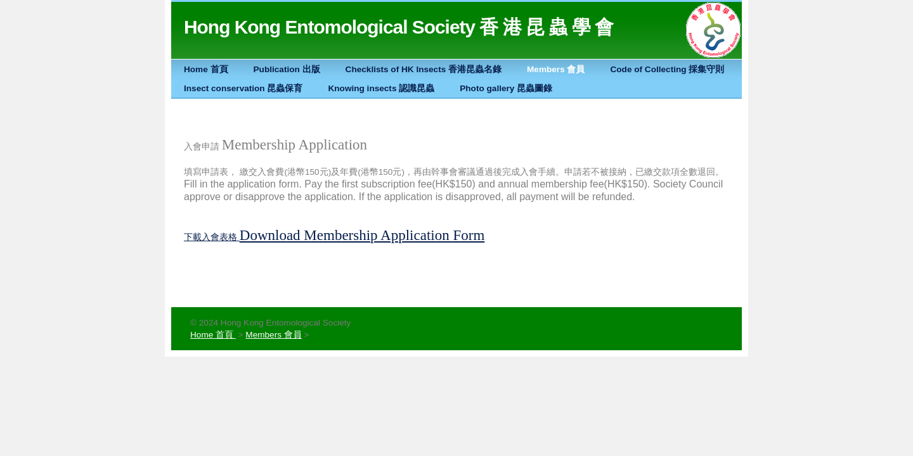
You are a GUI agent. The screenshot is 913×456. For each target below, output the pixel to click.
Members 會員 (556, 69)
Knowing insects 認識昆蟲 (381, 88)
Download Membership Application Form (362, 235)
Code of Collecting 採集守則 (667, 69)
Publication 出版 (287, 69)
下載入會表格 (210, 237)
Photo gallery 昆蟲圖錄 (506, 88)
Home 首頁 (206, 69)
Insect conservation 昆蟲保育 (243, 88)
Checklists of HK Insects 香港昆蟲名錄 (424, 69)
